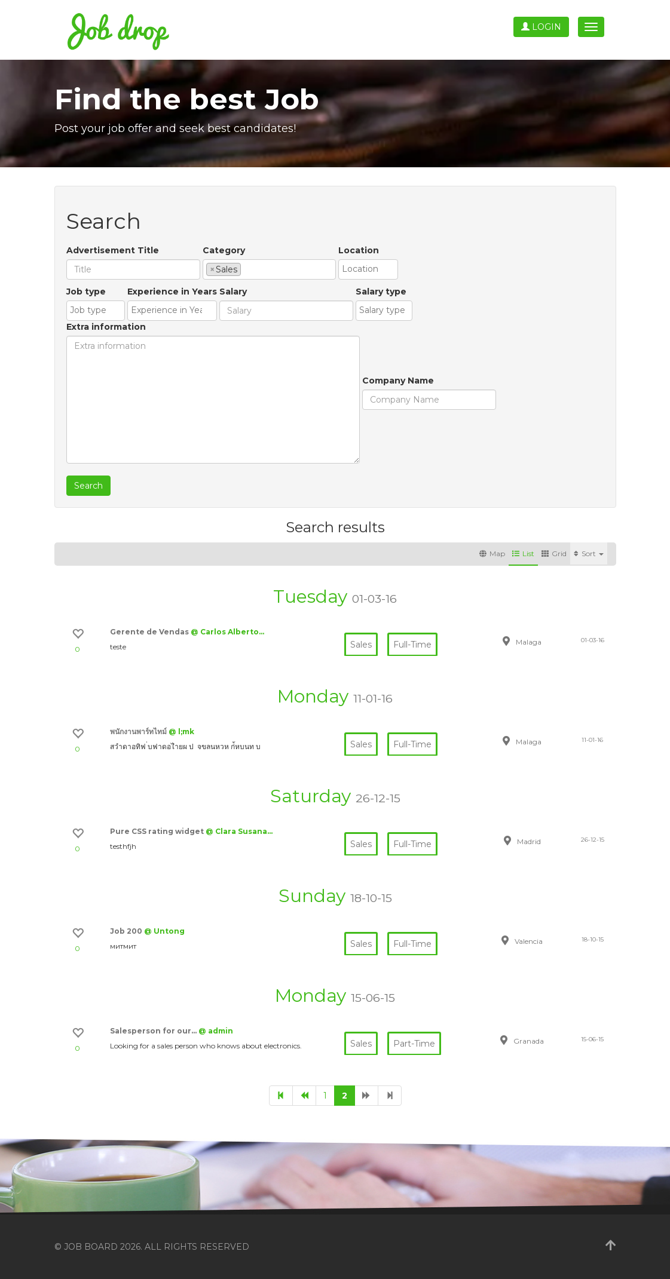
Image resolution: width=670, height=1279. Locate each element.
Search (88, 485)
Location (358, 250)
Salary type (381, 291)
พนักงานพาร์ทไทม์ (139, 731)
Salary (233, 291)
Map (492, 553)
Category (224, 250)
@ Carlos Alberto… (227, 631)
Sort (589, 553)
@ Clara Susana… (239, 831)
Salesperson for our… (154, 1030)
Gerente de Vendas (150, 631)
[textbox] (247, 269)
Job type (86, 291)
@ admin (215, 1030)
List (523, 553)
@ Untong (164, 931)
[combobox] (269, 269)
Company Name (398, 380)
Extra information (106, 326)
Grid (554, 553)
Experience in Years (172, 291)
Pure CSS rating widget (158, 831)
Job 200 (127, 931)
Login (541, 27)
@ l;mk (181, 731)
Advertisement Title (112, 250)
